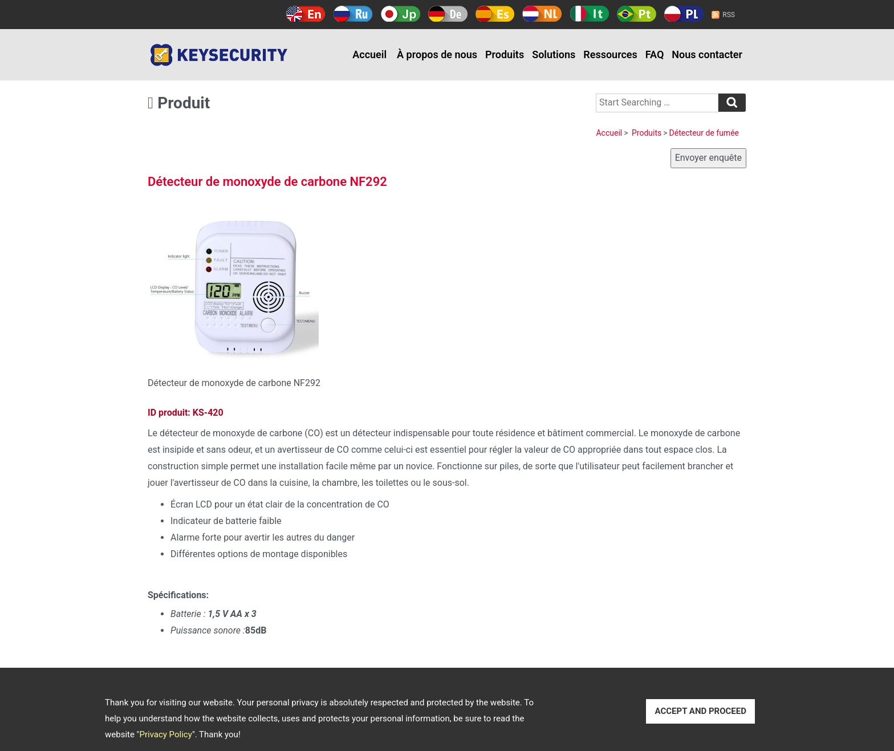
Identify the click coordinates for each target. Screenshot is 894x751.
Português (636, 14)
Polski (684, 14)
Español (495, 14)
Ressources (610, 54)
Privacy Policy (165, 734)
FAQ (654, 54)
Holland (542, 14)
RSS (728, 15)
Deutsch (448, 14)
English (306, 14)
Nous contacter (707, 54)
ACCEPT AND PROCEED (700, 711)
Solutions (553, 54)
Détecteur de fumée (704, 132)
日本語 (400, 14)
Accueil (369, 54)
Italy (589, 14)
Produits (504, 54)
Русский (353, 14)
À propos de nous (437, 54)
